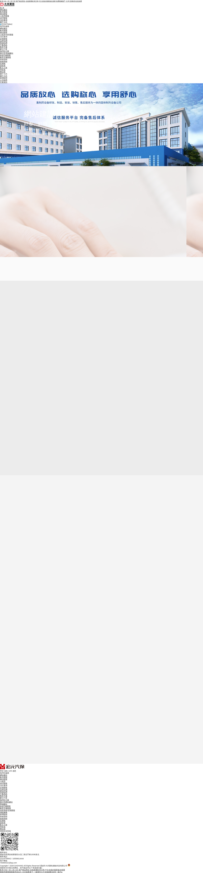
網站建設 (3, 10)
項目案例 (3, 20)
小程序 (2, 35)
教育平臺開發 (5, 57)
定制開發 (3, 39)
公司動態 (3, 80)
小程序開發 (4, 16)
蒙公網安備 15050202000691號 (83, 866)
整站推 (2, 72)
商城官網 (3, 43)
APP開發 (3, 18)
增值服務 (3, 812)
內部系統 (3, 810)
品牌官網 (3, 41)
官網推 (2, 64)
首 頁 (2, 8)
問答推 (2, 70)
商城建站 (9, 53)
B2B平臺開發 (5, 55)
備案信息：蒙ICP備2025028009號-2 (111, 866)
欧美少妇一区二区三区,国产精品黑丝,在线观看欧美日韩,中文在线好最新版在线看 (32, 870)
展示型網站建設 (6, 802)
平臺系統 (3, 45)
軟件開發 (3, 12)
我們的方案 (4, 51)
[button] (101, 163)
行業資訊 (3, 82)
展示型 (2, 53)
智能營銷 (3, 61)
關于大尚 (3, 22)
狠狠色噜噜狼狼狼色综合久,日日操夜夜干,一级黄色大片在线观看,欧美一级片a (31, 872)
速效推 (2, 66)
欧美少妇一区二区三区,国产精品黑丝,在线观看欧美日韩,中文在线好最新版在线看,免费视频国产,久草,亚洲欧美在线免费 (41, 1)
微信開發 (3, 14)
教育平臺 (3, 47)
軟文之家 (3, 68)
